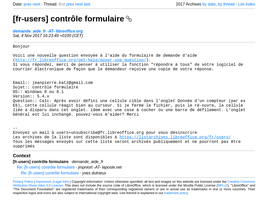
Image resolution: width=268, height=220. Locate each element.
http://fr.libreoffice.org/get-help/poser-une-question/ (80, 64)
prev (28, 4)
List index (246, 4)
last (87, 4)
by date (209, 4)
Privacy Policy (23, 205)
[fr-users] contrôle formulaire (72, 18)
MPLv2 (223, 208)
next (36, 4)
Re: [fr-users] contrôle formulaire (46, 190)
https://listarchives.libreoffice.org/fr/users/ (175, 158)
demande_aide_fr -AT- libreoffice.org (48, 31)
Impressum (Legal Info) (52, 205)
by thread (226, 4)
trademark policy (176, 216)
